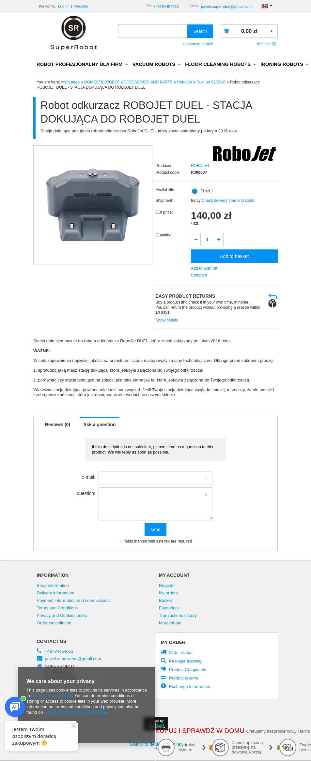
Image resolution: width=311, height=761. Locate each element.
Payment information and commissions (73, 601)
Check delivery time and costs (227, 201)
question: (86, 493)
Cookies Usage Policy (51, 695)
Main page (70, 82)
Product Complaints (187, 669)
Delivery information (55, 593)
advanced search (198, 44)
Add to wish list (204, 268)
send (155, 529)
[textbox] (153, 31)
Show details (167, 320)
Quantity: (163, 235)
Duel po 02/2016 (210, 82)
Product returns (183, 678)
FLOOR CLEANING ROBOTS (218, 64)
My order (173, 642)
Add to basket (234, 256)
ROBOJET (200, 166)
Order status (181, 652)
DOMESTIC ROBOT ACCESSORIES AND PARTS (128, 82)
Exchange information (189, 686)
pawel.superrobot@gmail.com (226, 6)
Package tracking (185, 661)
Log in (64, 6)
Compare (199, 275)
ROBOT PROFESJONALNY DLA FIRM (80, 64)
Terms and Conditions (57, 608)
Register (81, 6)
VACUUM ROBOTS (154, 64)
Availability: (165, 190)
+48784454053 (166, 6)
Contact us (52, 641)
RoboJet (184, 82)
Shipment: (164, 201)
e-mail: (88, 477)
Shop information (53, 586)
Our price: (164, 212)
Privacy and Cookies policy (62, 616)
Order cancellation (54, 623)
